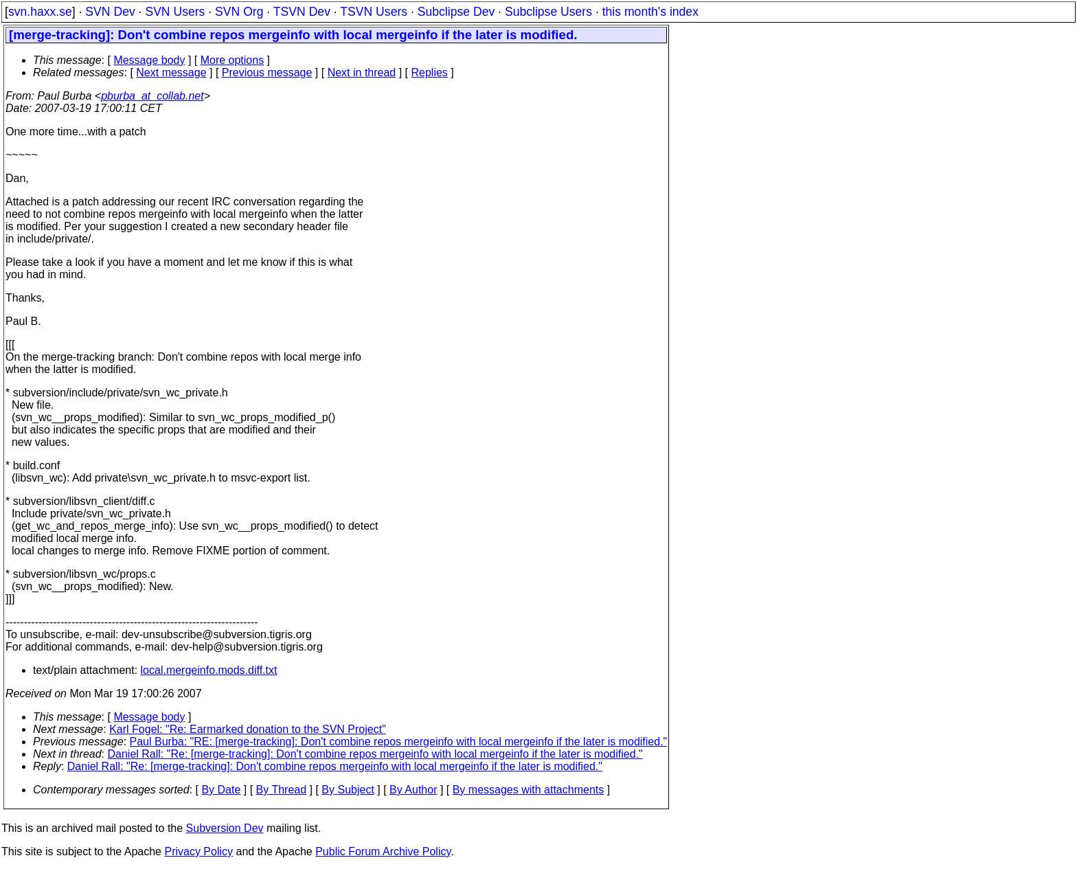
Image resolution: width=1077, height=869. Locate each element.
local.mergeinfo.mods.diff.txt (209, 670)
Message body (149, 60)
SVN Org (239, 12)
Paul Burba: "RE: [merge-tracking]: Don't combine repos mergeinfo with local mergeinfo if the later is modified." (399, 741)
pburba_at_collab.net (152, 96)
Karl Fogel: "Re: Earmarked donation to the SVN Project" (247, 729)
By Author (413, 789)
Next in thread (362, 72)
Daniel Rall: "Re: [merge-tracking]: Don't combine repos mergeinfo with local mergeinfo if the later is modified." (375, 754)
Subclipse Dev (456, 12)
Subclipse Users (548, 12)
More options (232, 60)
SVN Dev (110, 12)
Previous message (267, 72)
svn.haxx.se (40, 12)
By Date (220, 789)
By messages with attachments (528, 789)
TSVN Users (373, 12)
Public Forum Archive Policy (383, 851)
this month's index (650, 12)
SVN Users (175, 12)
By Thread (281, 789)
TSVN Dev (301, 12)
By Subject (347, 789)
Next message (171, 72)
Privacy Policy (198, 851)
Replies (429, 72)
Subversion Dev (225, 828)
